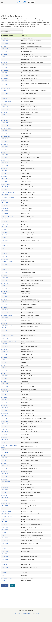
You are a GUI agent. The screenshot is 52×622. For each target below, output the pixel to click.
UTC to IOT (4, 117)
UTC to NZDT (4, 389)
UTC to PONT (4, 351)
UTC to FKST (4, 442)
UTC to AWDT (5, 283)
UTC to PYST (4, 455)
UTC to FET (4, 112)
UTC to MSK (4, 120)
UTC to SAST (4, 93)
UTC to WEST (5, 70)
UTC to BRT (4, 437)
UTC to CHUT (4, 309)
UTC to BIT (4, 580)
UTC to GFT (4, 449)
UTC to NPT (4, 189)
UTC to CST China (6, 251)
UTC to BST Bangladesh (7, 197)
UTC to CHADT (5, 399)
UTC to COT (4, 508)
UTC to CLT (4, 484)
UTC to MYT (4, 264)
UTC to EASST (5, 514)
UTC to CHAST (5, 386)
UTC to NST (4, 468)
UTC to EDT (4, 492)
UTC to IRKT (4, 259)
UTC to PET (4, 522)
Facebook (4, 585)
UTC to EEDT (4, 106)
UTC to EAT (4, 104)
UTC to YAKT (4, 296)
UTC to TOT (4, 397)
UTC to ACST (4, 299)
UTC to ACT (4, 237)
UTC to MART (4, 559)
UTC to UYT (4, 465)
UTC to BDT (4, 243)
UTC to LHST (4, 330)
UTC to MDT (4, 532)
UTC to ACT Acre (5, 503)
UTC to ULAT (4, 275)
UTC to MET (4, 62)
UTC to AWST (4, 240)
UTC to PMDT (4, 421)
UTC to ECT (4, 490)
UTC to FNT (4, 416)
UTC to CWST (5, 280)
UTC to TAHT (4, 572)
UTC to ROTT (4, 460)
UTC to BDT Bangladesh (7, 192)
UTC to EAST (4, 527)
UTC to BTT (4, 200)
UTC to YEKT (4, 181)
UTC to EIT (4, 285)
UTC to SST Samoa (6, 578)
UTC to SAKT (4, 354)
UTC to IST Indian (6, 184)
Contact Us (36, 613)
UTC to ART (4, 434)
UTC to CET (4, 54)
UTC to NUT (4, 575)
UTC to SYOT (4, 122)
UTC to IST (4, 59)
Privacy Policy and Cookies (20, 613)
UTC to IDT (4, 114)
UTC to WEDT (5, 67)
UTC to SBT (4, 357)
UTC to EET (4, 80)
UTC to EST (4, 519)
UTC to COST (4, 487)
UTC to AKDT (4, 540)
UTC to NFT (4, 365)
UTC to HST (4, 570)
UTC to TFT (4, 171)
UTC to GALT (4, 530)
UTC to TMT (4, 176)
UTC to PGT (4, 317)
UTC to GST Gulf (5, 136)
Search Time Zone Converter (8, 29)
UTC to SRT (4, 463)
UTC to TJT (4, 173)
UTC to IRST (4, 125)
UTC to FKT (4, 495)
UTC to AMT (4, 474)
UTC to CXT (4, 219)
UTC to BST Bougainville (7, 335)
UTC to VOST (4, 208)
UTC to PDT (4, 538)
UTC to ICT (4, 227)
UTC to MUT (4, 138)
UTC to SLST (4, 187)
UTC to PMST (4, 452)
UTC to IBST (4, 40)
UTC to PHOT (4, 391)
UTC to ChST (4, 307)
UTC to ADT (4, 429)
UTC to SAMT (4, 144)
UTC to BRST (4, 413)
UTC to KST (4, 291)
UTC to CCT (4, 211)
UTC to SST (4, 272)
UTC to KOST (4, 338)
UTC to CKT (4, 564)
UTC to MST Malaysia (7, 261)
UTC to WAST (5, 98)
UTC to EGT (4, 410)
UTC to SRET (4, 359)
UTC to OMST (5, 205)
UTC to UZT (4, 179)
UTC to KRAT (4, 229)
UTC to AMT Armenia (6, 128)
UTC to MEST (4, 90)
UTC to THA (4, 232)
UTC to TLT (4, 293)
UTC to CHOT (4, 245)
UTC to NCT (4, 349)
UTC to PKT (4, 168)
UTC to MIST (4, 346)
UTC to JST (4, 288)
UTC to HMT (4, 157)
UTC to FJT (4, 367)
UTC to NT (4, 471)
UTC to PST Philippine (7, 267)
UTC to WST (4, 277)
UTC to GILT (4, 370)
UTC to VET (4, 500)
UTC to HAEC (4, 84)
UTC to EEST (4, 109)
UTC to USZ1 (4, 96)
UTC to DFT (4, 56)
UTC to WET (4, 43)
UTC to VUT (4, 362)
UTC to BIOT (4, 195)
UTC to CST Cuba (6, 511)
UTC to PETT (4, 378)
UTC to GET (4, 133)
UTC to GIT (4, 554)
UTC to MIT (4, 562)
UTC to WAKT (5, 383)
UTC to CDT (4, 506)
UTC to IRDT (4, 154)
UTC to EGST (4, 48)
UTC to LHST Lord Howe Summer (10, 341)
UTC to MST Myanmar (7, 216)
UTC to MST (4, 535)
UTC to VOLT (4, 149)
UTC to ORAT (4, 165)
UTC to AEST (4, 304)
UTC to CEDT (4, 75)
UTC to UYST (4, 423)
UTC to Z (3, 46)
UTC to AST (4, 476)
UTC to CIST (4, 543)
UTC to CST (4, 524)
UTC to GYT (4, 498)
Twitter (12, 585)
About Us (30, 613)
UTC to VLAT (4, 320)
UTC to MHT (4, 373)
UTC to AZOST (5, 405)
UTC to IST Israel (5, 88)
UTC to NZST (4, 375)
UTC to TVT (4, 381)
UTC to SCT (4, 146)
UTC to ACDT (4, 323)
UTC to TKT (4, 394)
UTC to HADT (4, 556)
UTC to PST (4, 546)
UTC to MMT (4, 213)
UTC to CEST (4, 78)
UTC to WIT (4, 235)
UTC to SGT (4, 269)
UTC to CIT (4, 248)
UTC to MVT (4, 162)
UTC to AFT (4, 152)
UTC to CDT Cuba (6, 481)
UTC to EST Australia (6, 315)
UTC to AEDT (4, 333)
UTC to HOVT (4, 224)
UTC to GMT (4, 38)
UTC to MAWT (5, 160)
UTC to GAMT (5, 551)
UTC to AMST (4, 432)
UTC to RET (4, 141)
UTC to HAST (4, 567)
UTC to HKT (4, 256)
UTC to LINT (4, 402)
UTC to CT (4, 253)
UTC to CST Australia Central (8, 301)
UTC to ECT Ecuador (6, 516)
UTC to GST (4, 418)
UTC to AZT (4, 130)
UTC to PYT (4, 457)
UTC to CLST (4, 440)
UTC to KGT (4, 203)
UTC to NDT (4, 426)
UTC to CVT (4, 408)
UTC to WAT (4, 64)
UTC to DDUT (4, 312)
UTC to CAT (4, 72)
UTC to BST (4, 51)
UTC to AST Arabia (6, 101)
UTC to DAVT (4, 221)
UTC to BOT (4, 479)
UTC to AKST (4, 548)
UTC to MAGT (5, 343)
